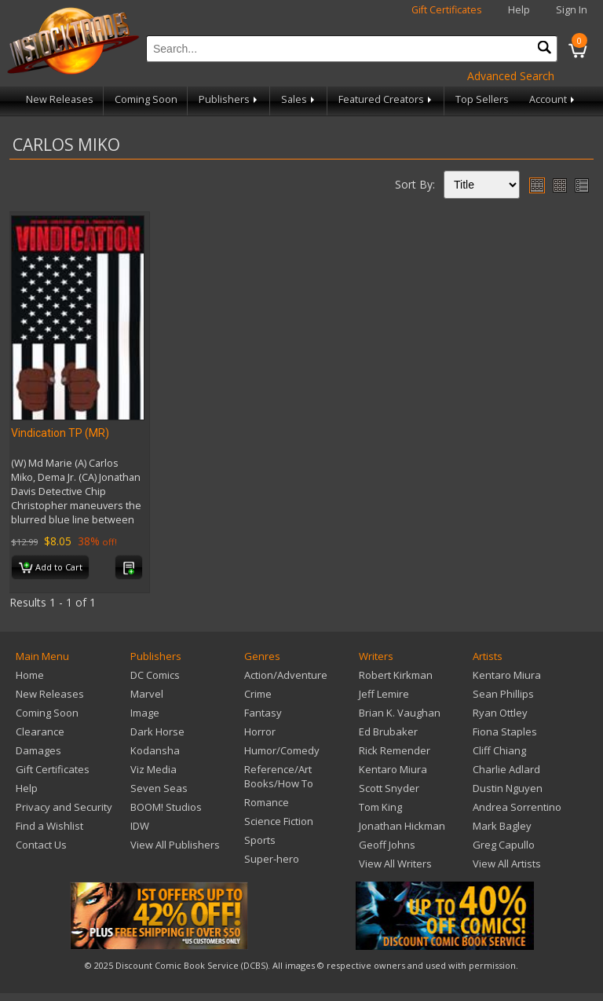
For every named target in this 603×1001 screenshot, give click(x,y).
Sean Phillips (503, 694)
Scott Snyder (389, 788)
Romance (266, 802)
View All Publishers (175, 845)
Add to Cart (50, 568)
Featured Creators (386, 99)
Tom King (380, 807)
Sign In (571, 9)
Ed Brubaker (388, 731)
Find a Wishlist (49, 826)
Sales (299, 99)
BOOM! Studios (166, 807)
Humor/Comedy (282, 750)
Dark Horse (157, 731)
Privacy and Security (64, 807)
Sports (260, 840)
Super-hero (271, 859)
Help (519, 9)
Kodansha (155, 750)
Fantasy (263, 713)
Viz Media (153, 769)
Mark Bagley (502, 826)
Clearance (40, 731)
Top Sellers (482, 99)
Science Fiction (278, 821)
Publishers (229, 99)
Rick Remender (394, 750)
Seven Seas (159, 788)
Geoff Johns (387, 845)
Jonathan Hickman (402, 826)
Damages (38, 750)
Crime (258, 694)
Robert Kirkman (396, 675)
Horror (260, 731)
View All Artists (507, 863)
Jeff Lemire (384, 694)
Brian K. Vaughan (399, 713)
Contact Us (41, 845)
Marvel (146, 694)
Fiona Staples (505, 731)
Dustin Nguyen (508, 788)
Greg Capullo (504, 845)
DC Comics (155, 675)
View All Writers (395, 863)
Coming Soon (146, 99)
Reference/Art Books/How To (278, 776)
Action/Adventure (285, 675)
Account (553, 99)
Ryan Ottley (500, 713)
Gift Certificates (446, 9)
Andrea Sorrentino (517, 807)
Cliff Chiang (499, 750)
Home (30, 675)
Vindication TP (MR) (60, 433)
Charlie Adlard (506, 769)
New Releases (59, 99)
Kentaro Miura (393, 769)
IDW (139, 826)
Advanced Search (510, 75)
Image (144, 713)
